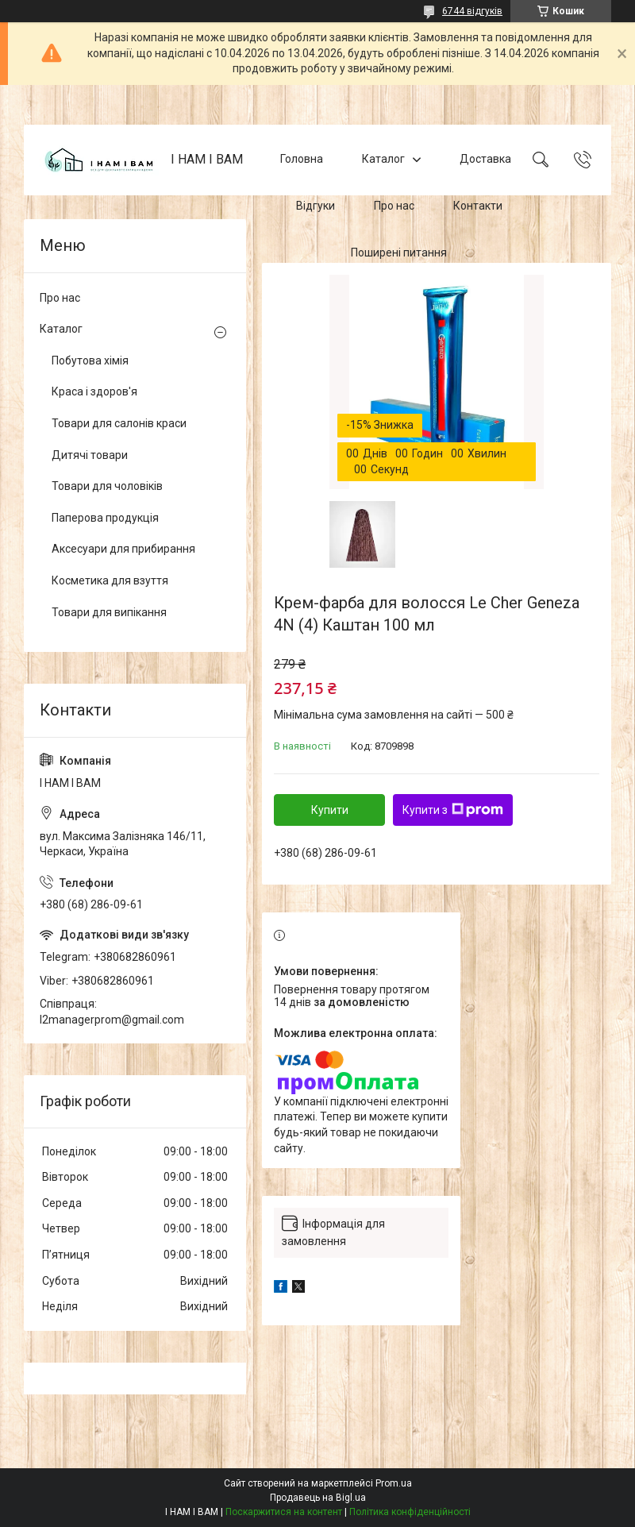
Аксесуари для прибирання (123, 548)
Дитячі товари (90, 455)
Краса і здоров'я (94, 391)
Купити (329, 810)
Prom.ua (393, 1483)
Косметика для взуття (110, 580)
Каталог (383, 158)
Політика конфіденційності (410, 1511)
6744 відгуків (472, 11)
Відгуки (315, 205)
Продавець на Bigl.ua (318, 1497)
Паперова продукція (105, 517)
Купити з (452, 810)
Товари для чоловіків (107, 486)
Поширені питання (399, 252)
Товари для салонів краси (119, 423)
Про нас (394, 205)
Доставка (485, 158)
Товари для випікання (109, 612)
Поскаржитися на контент (283, 1511)
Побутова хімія (90, 360)
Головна (301, 158)
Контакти (477, 205)
